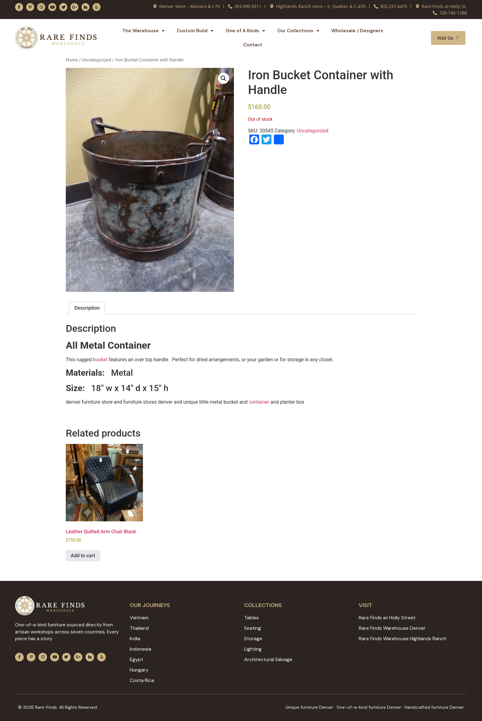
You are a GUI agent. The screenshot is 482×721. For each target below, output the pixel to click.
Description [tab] (87, 308)
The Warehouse (143, 30)
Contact (252, 45)
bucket (100, 359)
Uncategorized (96, 60)
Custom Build (195, 30)
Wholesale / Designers (357, 31)
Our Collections (298, 30)
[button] (419, 38)
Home (72, 60)
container (259, 402)
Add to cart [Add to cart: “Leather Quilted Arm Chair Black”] (83, 555)
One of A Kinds (245, 30)
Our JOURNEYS (150, 605)
